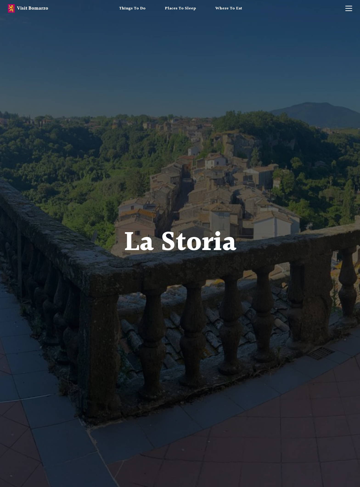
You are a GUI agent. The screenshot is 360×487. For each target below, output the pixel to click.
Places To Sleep (180, 8)
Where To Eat (228, 8)
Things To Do (132, 8)
